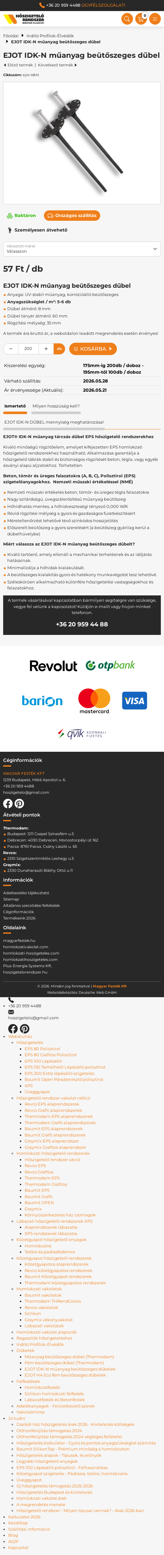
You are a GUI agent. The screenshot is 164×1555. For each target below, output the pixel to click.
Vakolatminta (30, 1411)
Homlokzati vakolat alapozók (46, 1332)
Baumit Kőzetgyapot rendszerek (58, 1276)
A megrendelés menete (40, 1504)
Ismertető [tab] (15, 405)
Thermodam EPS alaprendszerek (59, 1116)
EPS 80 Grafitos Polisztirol (51, 1054)
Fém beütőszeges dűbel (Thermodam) (64, 1362)
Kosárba (93, 349)
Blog (13, 1535)
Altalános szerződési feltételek (31, 905)
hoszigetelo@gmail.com (26, 792)
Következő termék (57, 65)
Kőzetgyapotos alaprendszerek (56, 1264)
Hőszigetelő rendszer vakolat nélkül (53, 1097)
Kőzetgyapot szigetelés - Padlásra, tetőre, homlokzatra (72, 1473)
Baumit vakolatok (43, 1295)
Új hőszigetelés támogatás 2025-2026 (54, 1485)
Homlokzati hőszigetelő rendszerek (53, 1153)
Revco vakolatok (41, 1307)
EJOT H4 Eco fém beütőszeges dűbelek (65, 1374)
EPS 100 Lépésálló (43, 1061)
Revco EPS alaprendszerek (52, 1103)
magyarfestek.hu (19, 940)
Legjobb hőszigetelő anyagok (47, 1461)
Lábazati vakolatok (44, 1325)
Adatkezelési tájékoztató (26, 892)
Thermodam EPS (42, 1177)
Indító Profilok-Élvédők (50, 35)
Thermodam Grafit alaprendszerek (60, 1122)
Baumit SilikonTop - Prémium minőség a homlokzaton (73, 1448)
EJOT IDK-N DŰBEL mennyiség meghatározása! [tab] (54, 422)
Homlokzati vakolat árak (41, 1498)
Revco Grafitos (39, 1171)
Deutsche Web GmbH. (98, 992)
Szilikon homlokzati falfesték (54, 1393)
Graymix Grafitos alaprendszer (55, 1147)
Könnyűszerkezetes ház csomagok (60, 1214)
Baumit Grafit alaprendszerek (55, 1134)
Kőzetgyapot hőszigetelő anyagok (51, 1239)
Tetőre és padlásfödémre (50, 1251)
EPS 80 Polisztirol (42, 1048)
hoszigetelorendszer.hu (25, 972)
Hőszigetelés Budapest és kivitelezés (54, 1492)
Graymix (33, 1208)
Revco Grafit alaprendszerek (53, 1110)
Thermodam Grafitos (46, 1184)
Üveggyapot (37, 1091)
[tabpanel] (82, 534)
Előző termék (18, 65)
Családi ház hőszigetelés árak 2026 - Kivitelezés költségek (75, 1424)
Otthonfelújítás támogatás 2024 (49, 1430)
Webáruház (20, 1036)
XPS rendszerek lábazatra (51, 1233)
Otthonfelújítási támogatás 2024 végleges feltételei (69, 1436)
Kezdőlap (18, 1522)
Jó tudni (16, 1418)
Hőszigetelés (29, 1042)
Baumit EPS (37, 1190)
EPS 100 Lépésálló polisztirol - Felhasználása (62, 1467)
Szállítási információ (29, 1529)
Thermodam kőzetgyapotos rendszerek (65, 1282)
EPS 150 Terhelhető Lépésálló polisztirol (65, 1067)
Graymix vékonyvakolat (49, 1319)
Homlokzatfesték (42, 1387)
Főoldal (11, 35)
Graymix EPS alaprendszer (52, 1140)
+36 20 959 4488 (82, 5)
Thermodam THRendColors (53, 1301)
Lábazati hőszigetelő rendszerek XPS (54, 1221)
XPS (29, 1085)
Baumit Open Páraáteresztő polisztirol (64, 1079)
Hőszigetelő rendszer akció (52, 1159)
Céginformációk (18, 911)
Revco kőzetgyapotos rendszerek (58, 1270)
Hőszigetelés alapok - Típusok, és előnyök (58, 1455)
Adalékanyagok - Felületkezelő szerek (55, 1405)
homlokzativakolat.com (25, 946)
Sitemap (11, 899)
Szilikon (33, 1313)
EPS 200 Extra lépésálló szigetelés (59, 1073)
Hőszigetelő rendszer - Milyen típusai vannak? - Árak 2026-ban (80, 1510)
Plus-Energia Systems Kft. (27, 965)
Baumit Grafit (38, 1196)
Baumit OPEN (39, 1202)
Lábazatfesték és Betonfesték (55, 1399)
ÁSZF (13, 1541)
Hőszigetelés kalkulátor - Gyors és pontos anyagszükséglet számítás (86, 1442)
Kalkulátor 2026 (24, 1516)
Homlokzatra (38, 1245)
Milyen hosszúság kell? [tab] (56, 405)
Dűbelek (25, 1350)
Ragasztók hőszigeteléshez (44, 1338)
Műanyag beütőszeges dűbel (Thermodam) (69, 1356)
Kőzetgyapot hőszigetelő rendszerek (54, 1258)
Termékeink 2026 (19, 918)
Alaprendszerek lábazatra (51, 1227)
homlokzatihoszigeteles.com (30, 959)
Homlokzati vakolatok (39, 1288)
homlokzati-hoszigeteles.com (31, 953)
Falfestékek (28, 1381)
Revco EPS (35, 1165)
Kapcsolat (18, 1547)
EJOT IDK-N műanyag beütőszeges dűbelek (70, 1368)
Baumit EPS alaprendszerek (54, 1128)
